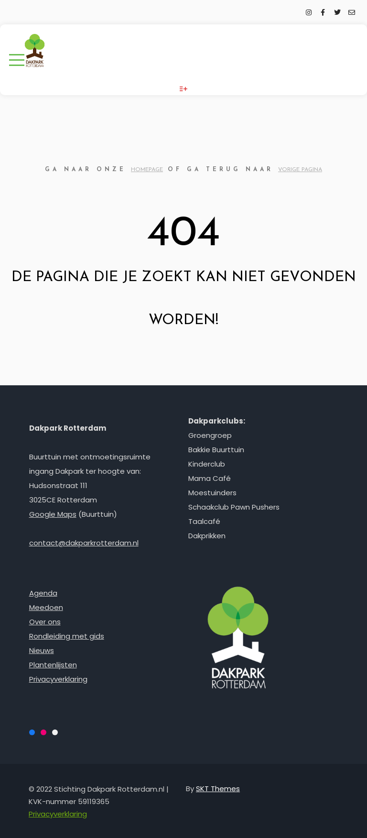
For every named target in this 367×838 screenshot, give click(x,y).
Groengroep (210, 435)
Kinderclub (206, 464)
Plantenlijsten (53, 665)
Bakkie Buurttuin (216, 450)
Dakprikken (207, 536)
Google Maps (52, 514)
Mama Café (209, 478)
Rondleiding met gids (66, 636)
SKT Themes (218, 789)
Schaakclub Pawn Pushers (234, 507)
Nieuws (41, 650)
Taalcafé (204, 521)
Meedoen (46, 607)
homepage (147, 170)
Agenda (43, 593)
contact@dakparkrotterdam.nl (84, 543)
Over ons (45, 622)
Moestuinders (212, 493)
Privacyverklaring (58, 679)
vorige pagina (300, 170)
